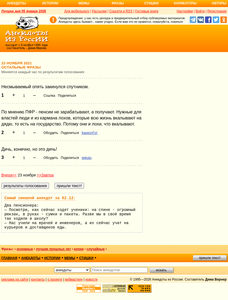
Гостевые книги (146, 11)
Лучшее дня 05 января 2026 (23, 11)
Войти (200, 11)
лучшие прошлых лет (53, 249)
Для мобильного (76, 11)
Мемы (84, 3)
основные (24, 249)
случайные (95, 249)
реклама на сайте (14, 279)
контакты (38, 279)
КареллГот (89, 133)
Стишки (151, 3)
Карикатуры (185, 3)
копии (78, 249)
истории (52, 258)
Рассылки (99, 11)
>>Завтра (45, 175)
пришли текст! (210, 258)
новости (91, 279)
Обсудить (51, 133)
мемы (69, 258)
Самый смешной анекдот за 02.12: (40, 198)
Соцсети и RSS (120, 11)
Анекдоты (16, 3)
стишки (86, 258)
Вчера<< (9, 175)
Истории (50, 3)
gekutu (86, 158)
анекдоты (31, 258)
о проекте (55, 279)
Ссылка (49, 96)
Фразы (117, 3)
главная (9, 258)
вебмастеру (74, 279)
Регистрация (217, 11)
